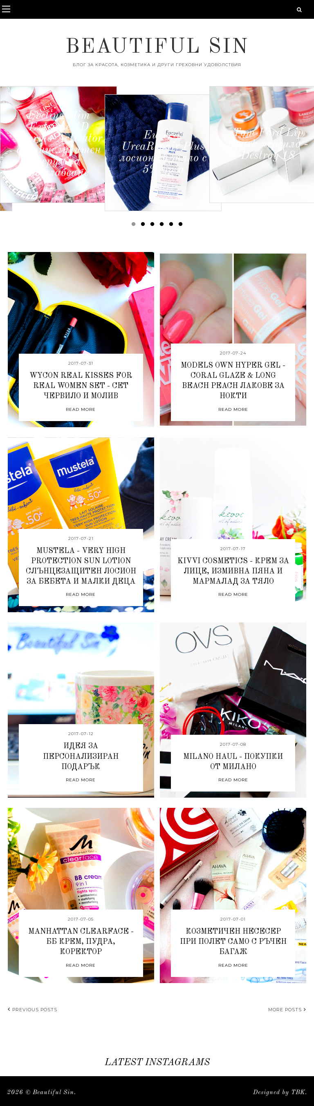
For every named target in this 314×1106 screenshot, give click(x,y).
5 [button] (172, 226)
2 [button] (144, 226)
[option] (58, 144)
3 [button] (154, 226)
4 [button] (163, 226)
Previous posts (32, 1009)
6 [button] (182, 226)
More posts (287, 1009)
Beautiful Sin (157, 47)
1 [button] (135, 226)
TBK (298, 1093)
